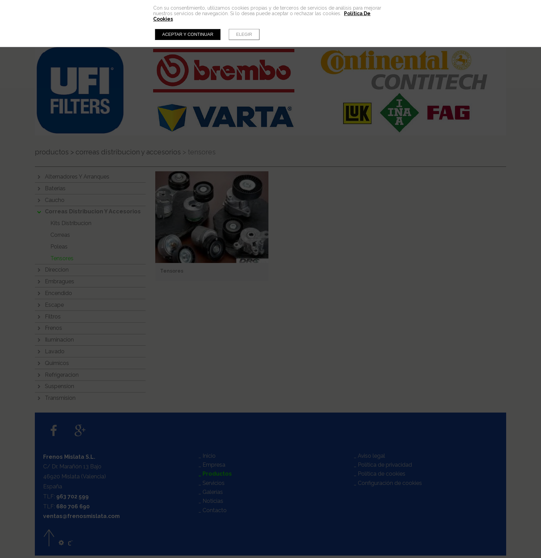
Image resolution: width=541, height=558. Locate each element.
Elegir (244, 34)
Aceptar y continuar (187, 34)
